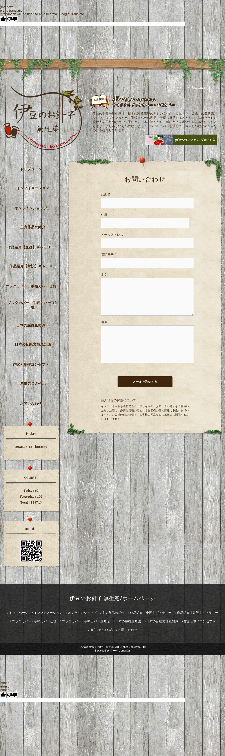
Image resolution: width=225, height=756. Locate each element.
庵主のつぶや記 (33, 383)
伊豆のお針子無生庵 (101, 646)
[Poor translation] (12, 19)
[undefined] (12, 695)
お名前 (107, 194)
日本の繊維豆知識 (30, 325)
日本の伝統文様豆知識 (33, 344)
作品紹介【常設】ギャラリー (32, 266)
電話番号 (108, 254)
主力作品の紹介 (33, 227)
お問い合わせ (31, 403)
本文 (104, 274)
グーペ (114, 650)
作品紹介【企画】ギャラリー (30, 247)
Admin (125, 650)
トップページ (31, 169)
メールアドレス (113, 234)
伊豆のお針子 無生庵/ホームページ (112, 598)
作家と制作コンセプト (31, 364)
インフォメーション (32, 188)
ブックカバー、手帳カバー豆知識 (32, 305)
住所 (104, 214)
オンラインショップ (31, 208)
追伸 (104, 322)
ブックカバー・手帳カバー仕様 (30, 286)
